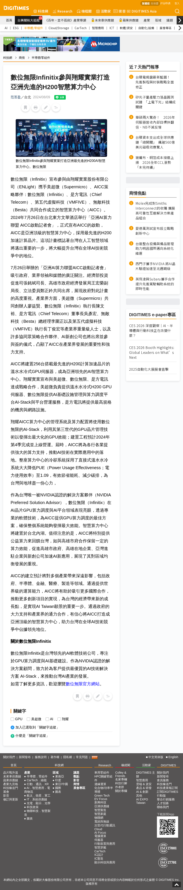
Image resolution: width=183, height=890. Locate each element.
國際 (58, 788)
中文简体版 (155, 757)
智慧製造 (100, 810)
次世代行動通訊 (104, 825)
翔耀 (65, 719)
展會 (6, 791)
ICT (111, 28)
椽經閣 (84, 11)
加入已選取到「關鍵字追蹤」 (37, 727)
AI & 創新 (142, 791)
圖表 (30, 818)
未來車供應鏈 (102, 20)
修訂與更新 (10, 799)
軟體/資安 (126, 28)
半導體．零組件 (37, 776)
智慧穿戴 (100, 847)
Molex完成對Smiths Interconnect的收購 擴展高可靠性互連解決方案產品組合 (155, 210)
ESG (16, 28)
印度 (58, 780)
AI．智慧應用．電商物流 (37, 789)
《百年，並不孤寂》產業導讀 (65, 20)
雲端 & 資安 (144, 784)
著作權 (54, 757)
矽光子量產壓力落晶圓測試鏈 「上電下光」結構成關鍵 (156, 102)
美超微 (36, 719)
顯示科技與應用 (104, 862)
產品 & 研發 (144, 788)
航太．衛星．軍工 (38, 795)
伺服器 (98, 839)
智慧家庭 (100, 814)
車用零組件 (101, 772)
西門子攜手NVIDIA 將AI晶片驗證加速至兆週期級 (156, 266)
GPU (18, 719)
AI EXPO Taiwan (142, 801)
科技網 (41, 11)
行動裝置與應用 (104, 843)
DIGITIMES (168, 765)
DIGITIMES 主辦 (145, 774)
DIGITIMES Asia (141, 11)
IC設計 (98, 854)
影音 (119, 11)
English (173, 757)
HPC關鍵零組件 (103, 778)
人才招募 (163, 803)
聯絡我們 (163, 807)
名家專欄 (121, 779)
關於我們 (9, 757)
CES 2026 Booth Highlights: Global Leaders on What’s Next (151, 352)
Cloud (98, 829)
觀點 (76, 776)
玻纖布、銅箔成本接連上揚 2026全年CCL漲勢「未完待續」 (155, 162)
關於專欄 (121, 791)
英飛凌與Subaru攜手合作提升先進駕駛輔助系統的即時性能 (155, 284)
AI (6, 28)
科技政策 (33, 807)
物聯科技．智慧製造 (37, 812)
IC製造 (98, 858)
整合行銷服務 (166, 799)
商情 (22, 57)
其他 (139, 795)
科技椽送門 (10, 788)
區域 (158, 20)
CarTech (81, 28)
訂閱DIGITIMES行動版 (167, 793)
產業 (147, 20)
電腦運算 (100, 836)
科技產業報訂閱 (167, 788)
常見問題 (82, 757)
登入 (177, 3)
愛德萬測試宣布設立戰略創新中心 (155, 231)
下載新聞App (165, 814)
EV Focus (100, 799)
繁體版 (146, 3)
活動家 (103, 11)
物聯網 (98, 817)
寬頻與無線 (101, 821)
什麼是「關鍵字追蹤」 (32, 735)
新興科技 (100, 802)
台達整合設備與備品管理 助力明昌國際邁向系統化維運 (155, 248)
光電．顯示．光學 (38, 803)
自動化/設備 (146, 28)
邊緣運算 (100, 784)
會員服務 (163, 780)
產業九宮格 (10, 784)
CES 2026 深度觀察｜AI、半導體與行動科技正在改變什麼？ (151, 330)
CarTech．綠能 (37, 780)
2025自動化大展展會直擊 (149, 369)
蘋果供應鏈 (128, 20)
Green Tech (102, 795)
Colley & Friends (120, 774)
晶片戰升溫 (10, 772)
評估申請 (165, 3)
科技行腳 (121, 783)
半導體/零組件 (33, 28)
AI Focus (100, 832)
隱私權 (67, 757)
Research (62, 11)
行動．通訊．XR (38, 784)
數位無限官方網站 (83, 683)
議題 (169, 20)
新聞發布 (25, 757)
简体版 (154, 3)
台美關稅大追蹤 (29, 19)
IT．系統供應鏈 (37, 799)
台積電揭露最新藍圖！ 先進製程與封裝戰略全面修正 (155, 82)
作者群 (119, 787)
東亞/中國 (61, 784)
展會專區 (166, 28)
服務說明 (41, 757)
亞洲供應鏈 (101, 806)
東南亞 (59, 776)
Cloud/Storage (59, 28)
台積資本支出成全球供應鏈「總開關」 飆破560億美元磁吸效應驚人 (155, 142)
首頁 (9, 20)
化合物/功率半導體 (103, 789)
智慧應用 (98, 28)
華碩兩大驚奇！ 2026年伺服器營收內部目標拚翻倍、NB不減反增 (155, 122)
